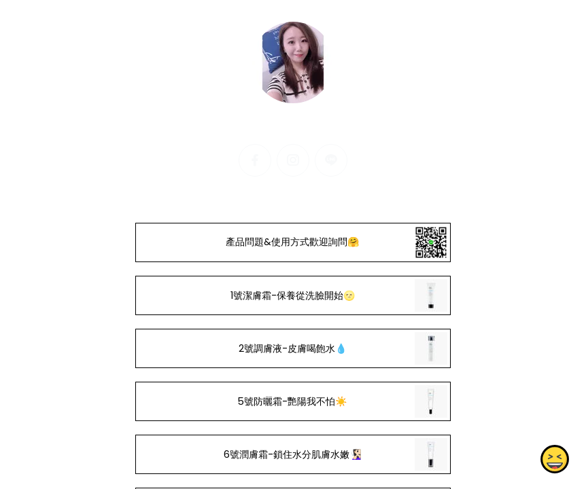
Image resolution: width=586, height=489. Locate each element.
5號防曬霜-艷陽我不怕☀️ (292, 401)
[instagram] (293, 160)
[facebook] (255, 160)
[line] (331, 160)
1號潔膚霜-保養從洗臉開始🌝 (293, 295)
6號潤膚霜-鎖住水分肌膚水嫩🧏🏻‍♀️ (293, 454)
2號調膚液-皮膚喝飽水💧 (293, 348)
